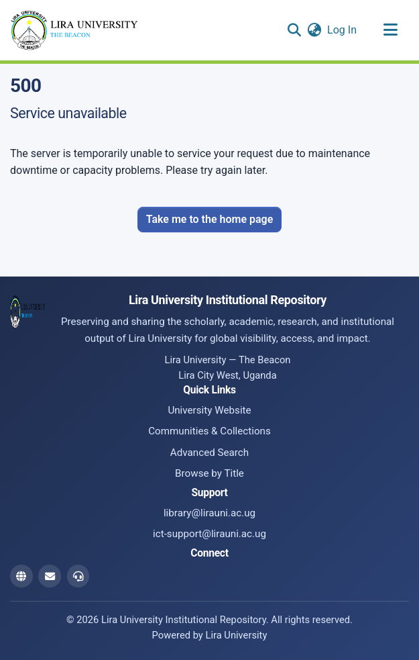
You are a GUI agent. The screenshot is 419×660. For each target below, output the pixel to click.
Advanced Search (209, 452)
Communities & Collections (209, 431)
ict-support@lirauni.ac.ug (209, 534)
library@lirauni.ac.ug (209, 513)
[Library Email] (49, 576)
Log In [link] (342, 29)
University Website (209, 410)
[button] (294, 30)
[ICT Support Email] (78, 576)
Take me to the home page (210, 219)
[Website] (21, 576)
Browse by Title (209, 473)
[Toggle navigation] (390, 30)
